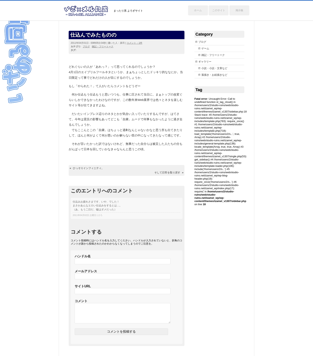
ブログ (86, 46)
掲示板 (239, 10)
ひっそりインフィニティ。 (88, 168)
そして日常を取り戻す (167, 172)
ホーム (198, 10)
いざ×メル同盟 (86, 10)
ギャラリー (204, 61)
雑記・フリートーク (102, 46)
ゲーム (205, 48)
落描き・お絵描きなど (214, 74)
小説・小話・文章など (214, 68)
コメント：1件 (134, 43)
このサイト (218, 10)
